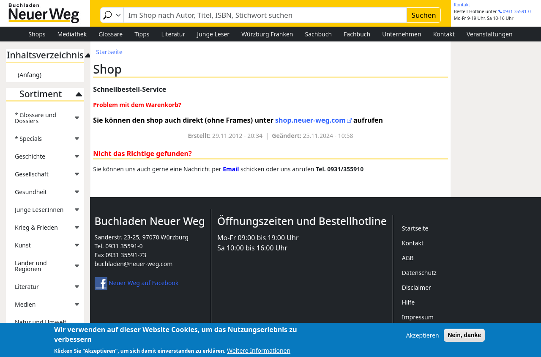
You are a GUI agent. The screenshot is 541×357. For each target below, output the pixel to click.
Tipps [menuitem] (141, 34)
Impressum (418, 317)
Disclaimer (416, 287)
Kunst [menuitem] (43, 247)
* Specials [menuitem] (43, 141)
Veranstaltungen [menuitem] (490, 34)
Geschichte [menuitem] (43, 158)
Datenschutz (419, 273)
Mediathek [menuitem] (72, 34)
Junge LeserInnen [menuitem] (43, 212)
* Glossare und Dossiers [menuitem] (43, 120)
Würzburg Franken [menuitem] (267, 34)
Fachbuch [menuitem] (357, 34)
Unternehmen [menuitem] (401, 34)
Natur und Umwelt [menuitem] (40, 322)
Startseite (109, 52)
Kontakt (462, 5)
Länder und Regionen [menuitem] (43, 268)
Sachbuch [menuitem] (318, 34)
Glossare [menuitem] (110, 34)
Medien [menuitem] (43, 306)
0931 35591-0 (517, 11)
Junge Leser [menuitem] (213, 34)
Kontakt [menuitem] (444, 34)
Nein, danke (464, 338)
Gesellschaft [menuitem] (43, 176)
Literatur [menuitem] (173, 34)
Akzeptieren (422, 338)
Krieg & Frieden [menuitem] (43, 229)
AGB (408, 258)
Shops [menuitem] (36, 34)
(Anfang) (29, 75)
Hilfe (408, 302)
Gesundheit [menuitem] (43, 194)
